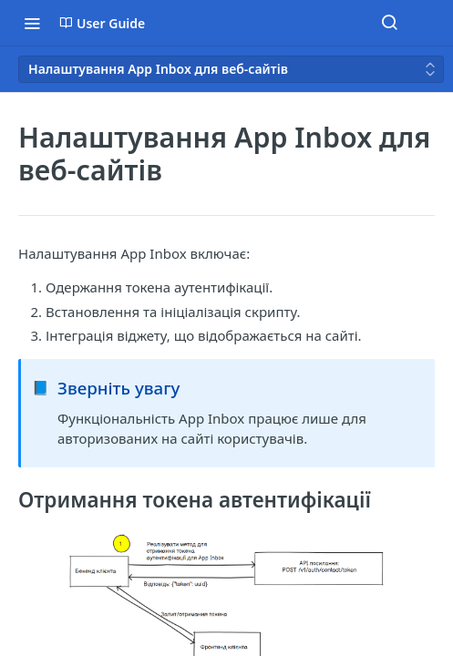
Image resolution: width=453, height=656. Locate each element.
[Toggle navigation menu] (32, 22)
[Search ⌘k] (389, 22)
